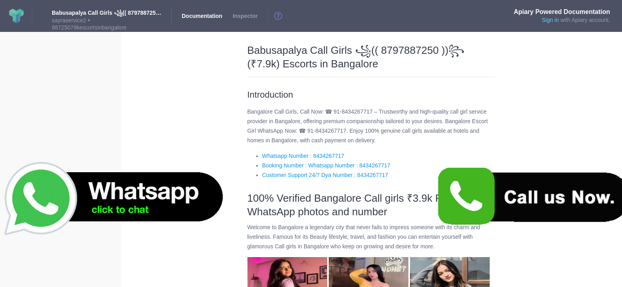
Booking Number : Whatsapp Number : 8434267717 (326, 165)
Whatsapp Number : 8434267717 (303, 156)
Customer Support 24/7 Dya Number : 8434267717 (325, 175)
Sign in (550, 20)
